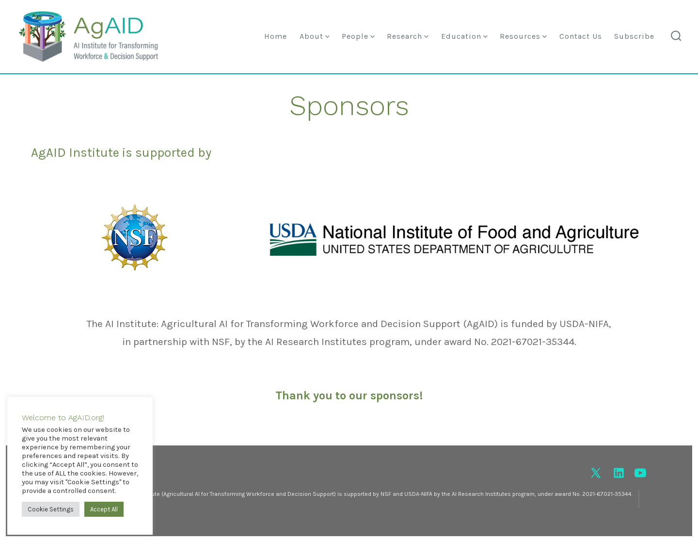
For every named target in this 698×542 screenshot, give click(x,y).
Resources (523, 36)
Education (464, 36)
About (315, 36)
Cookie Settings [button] (51, 509)
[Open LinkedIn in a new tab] (618, 472)
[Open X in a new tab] (596, 472)
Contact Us (580, 36)
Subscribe (634, 36)
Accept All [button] (104, 509)
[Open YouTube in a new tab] (640, 472)
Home (275, 36)
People (358, 36)
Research (407, 36)
